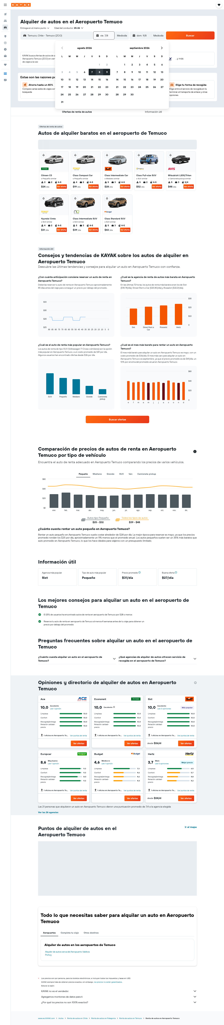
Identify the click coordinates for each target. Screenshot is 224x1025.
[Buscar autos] (5, 27)
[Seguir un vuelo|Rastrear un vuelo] (5, 43)
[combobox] (35, 28)
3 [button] (62, 72)
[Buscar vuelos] (5, 14)
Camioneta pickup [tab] (146, 474)
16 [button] (107, 79)
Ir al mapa (191, 826)
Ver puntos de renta (78, 735)
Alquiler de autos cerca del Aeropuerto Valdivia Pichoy (67, 953)
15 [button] (99, 79)
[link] (117, 419)
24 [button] (62, 94)
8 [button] (99, 72)
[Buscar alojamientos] (5, 21)
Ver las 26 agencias (48, 812)
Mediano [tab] (97, 474)
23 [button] (106, 87)
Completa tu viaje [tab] (70, 932)
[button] (5, 4)
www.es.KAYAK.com (46, 1018)
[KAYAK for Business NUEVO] (5, 56)
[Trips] (5, 65)
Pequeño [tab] (83, 474)
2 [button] (107, 64)
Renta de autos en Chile (77, 1018)
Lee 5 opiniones (162, 763)
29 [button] (99, 94)
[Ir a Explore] (5, 36)
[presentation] (195, 682)
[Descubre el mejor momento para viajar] (5, 49)
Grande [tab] (110, 474)
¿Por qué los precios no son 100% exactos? (119, 1002)
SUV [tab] (121, 474)
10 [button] (62, 79)
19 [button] (77, 87)
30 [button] (106, 94)
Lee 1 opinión (55, 708)
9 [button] (107, 72)
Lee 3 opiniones (164, 708)
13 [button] (84, 79)
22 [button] (99, 87)
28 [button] (92, 94)
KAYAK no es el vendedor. (119, 991)
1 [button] (99, 64)
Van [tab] (130, 474)
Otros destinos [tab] (91, 932)
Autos (60, 1018)
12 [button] (77, 79)
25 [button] (69, 94)
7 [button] (92, 72)
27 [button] (84, 94)
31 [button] (62, 101)
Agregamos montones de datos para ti (119, 997)
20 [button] (84, 87)
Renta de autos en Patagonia (103, 1018)
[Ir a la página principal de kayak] (21, 5)
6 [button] (84, 72)
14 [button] (92, 79)
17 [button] (62, 87)
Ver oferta (61, 186)
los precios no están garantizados (108, 982)
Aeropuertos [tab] (49, 932)
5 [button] (77, 72)
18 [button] (69, 87)
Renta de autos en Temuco (130, 1018)
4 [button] (69, 72)
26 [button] (77, 94)
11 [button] (69, 79)
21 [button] (92, 87)
